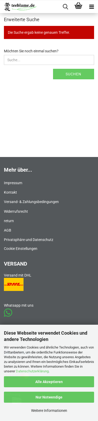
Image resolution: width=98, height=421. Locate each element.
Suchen (73, 74)
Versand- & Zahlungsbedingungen (31, 202)
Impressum (13, 183)
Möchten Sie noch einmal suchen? (31, 51)
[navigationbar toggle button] (91, 6)
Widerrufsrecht (16, 211)
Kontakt (10, 192)
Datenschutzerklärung (32, 371)
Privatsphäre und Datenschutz (28, 240)
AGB (7, 230)
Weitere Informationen (49, 410)
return (9, 221)
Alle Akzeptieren (49, 382)
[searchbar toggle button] (65, 6)
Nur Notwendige (49, 397)
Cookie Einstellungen (20, 248)
